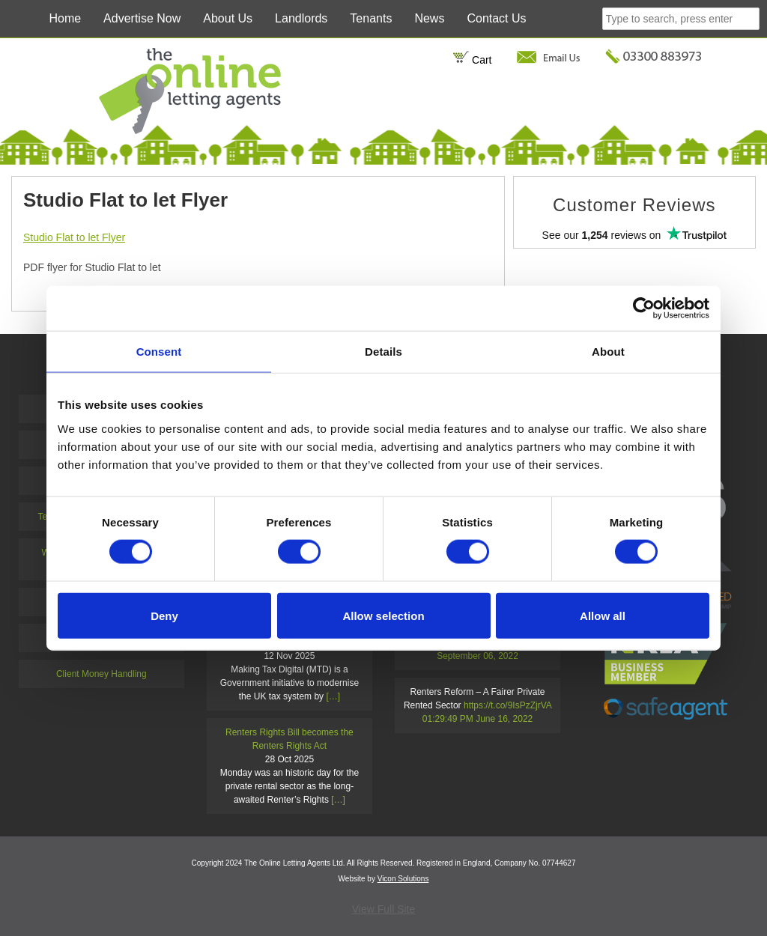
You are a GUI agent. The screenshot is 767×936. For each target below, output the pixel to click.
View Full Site (384, 909)
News (429, 18)
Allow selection (383, 615)
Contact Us (496, 18)
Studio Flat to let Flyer (74, 237)
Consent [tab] (159, 351)
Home (65, 18)
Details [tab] (383, 351)
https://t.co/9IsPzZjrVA (507, 705)
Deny (164, 615)
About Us (227, 18)
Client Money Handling (101, 674)
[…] (333, 696)
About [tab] (608, 351)
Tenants (371, 18)
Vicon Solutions (403, 879)
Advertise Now (142, 18)
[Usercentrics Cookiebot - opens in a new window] (643, 308)
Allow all (602, 615)
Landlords (301, 18)
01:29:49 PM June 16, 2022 (477, 719)
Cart (472, 60)
